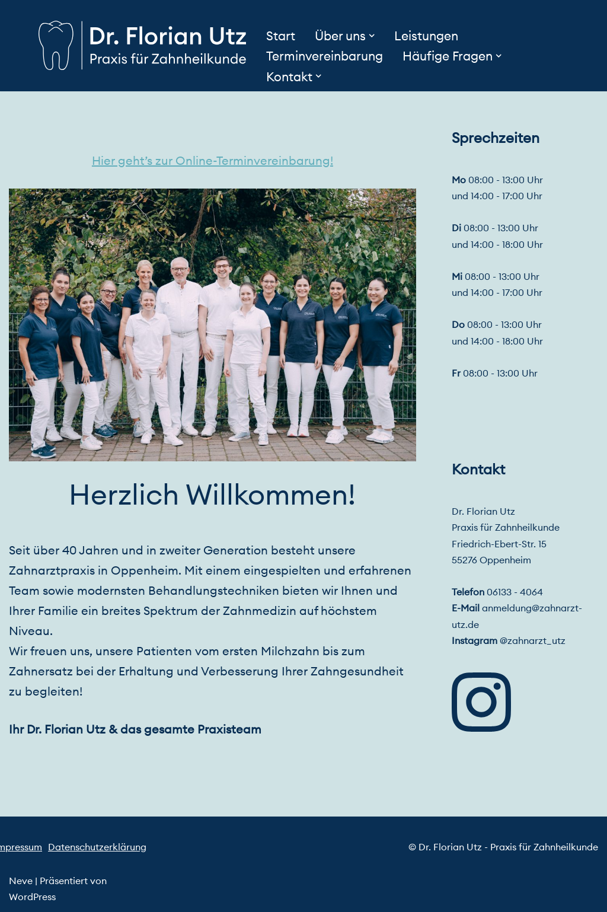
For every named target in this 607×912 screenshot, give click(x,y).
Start (280, 36)
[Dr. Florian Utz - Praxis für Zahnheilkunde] (142, 45)
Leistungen (426, 36)
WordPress (32, 897)
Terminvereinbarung (324, 56)
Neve (21, 881)
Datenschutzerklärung (97, 847)
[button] (372, 36)
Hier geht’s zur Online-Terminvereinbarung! (212, 160)
